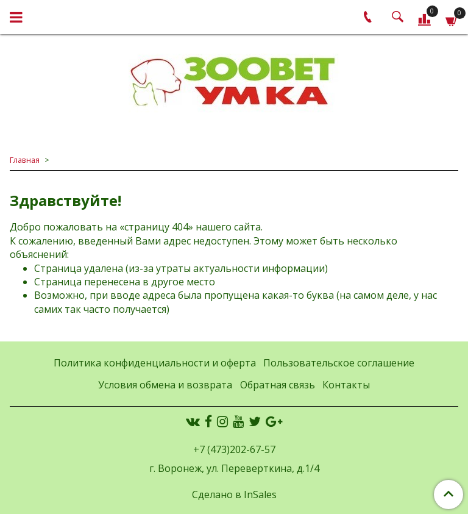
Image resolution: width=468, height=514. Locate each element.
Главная (25, 159)
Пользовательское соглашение (338, 362)
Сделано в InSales (234, 494)
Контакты (346, 384)
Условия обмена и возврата (165, 384)
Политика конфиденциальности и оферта (155, 362)
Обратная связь (277, 384)
